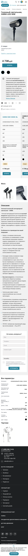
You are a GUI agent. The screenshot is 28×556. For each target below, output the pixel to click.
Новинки (13, 5)
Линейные (4, 472)
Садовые (4, 491)
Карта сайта (4, 537)
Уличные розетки (6, 497)
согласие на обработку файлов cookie (10, 550)
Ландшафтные (6, 494)
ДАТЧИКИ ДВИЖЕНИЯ (7, 523)
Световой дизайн (6, 506)
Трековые (4, 469)
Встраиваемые (6, 475)
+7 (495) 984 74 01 (7, 449)
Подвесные (5, 481)
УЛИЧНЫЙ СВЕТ (5, 488)
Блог (2, 527)
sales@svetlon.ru (8, 461)
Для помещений (21, 5)
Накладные (5, 478)
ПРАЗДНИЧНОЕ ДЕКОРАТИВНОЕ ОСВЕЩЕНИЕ (14, 519)
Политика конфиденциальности (9, 540)
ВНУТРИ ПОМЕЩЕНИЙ (7, 466)
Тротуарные (5, 503)
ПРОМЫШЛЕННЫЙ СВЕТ (8, 512)
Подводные (5, 500)
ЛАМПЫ (3, 515)
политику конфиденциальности (13, 362)
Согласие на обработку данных (8, 543)
